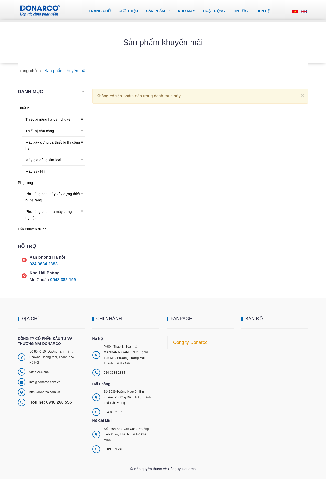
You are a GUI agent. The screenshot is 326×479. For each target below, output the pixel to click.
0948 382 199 (63, 280)
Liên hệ (263, 11)
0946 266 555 (39, 372)
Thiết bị (24, 108)
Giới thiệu (128, 11)
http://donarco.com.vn (44, 392)
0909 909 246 (113, 449)
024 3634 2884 (114, 372)
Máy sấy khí (35, 171)
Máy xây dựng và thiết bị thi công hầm (52, 145)
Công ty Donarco (190, 342)
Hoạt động (214, 11)
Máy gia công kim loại (43, 160)
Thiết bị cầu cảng (39, 131)
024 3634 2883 (44, 264)
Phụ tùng (25, 183)
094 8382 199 (113, 412)
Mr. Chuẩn (39, 280)
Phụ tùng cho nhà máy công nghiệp (48, 214)
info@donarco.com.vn (44, 382)
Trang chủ (100, 11)
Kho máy (186, 11)
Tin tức (240, 11)
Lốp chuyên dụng (32, 229)
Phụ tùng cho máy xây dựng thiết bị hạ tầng (52, 197)
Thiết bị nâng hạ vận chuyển (48, 119)
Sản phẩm (158, 11)
